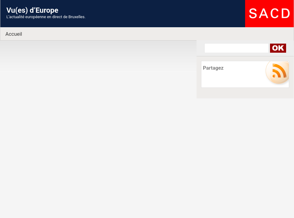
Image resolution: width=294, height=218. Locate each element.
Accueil (13, 34)
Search (278, 48)
